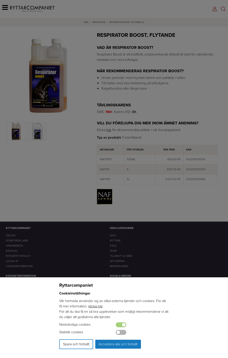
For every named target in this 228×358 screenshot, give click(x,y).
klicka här (95, 306)
